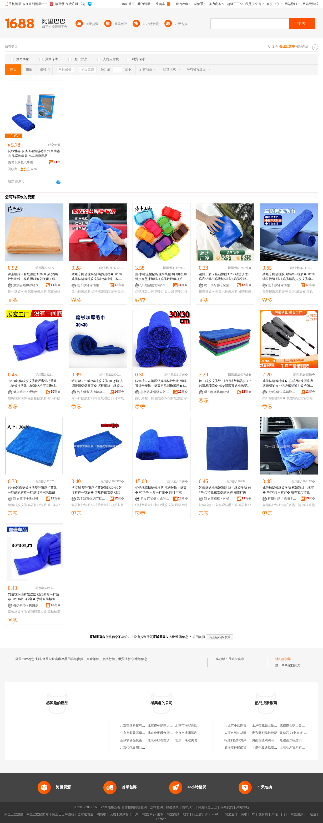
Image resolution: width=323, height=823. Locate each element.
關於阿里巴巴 (207, 807)
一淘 (135, 814)
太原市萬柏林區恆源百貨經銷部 (246, 733)
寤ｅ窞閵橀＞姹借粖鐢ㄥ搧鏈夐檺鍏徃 (154, 498)
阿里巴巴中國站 (63, 814)
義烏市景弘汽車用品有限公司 (22, 162)
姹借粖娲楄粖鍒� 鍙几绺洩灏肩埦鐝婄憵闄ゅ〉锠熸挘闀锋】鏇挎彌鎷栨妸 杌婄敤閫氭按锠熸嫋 (288, 383)
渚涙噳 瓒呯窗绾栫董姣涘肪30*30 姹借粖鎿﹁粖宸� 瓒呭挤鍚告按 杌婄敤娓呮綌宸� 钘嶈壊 (98, 490)
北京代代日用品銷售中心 (137, 747)
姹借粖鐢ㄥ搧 (144, 291)
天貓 (113, 814)
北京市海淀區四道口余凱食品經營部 (200, 725)
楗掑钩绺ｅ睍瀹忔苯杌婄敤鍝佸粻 (27, 392)
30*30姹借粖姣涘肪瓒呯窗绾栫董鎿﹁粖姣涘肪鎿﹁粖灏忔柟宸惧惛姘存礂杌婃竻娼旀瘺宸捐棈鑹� (33, 383)
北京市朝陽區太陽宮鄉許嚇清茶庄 (171, 725)
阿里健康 (297, 814)
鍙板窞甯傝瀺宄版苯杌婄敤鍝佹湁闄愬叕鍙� (154, 392)
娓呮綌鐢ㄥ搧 (164, 291)
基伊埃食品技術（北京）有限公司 (143, 740)
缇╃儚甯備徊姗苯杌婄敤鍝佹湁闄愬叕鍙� (91, 285)
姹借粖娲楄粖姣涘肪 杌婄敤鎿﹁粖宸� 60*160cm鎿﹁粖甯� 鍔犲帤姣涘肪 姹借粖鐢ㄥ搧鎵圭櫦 (160, 490)
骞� (55, 285)
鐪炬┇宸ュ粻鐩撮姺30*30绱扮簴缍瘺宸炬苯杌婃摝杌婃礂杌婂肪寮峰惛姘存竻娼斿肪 (224, 276)
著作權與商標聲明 (134, 807)
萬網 (244, 814)
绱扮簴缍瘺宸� (293, 291)
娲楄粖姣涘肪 (17, 398)
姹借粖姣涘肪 (100, 291)
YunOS (216, 814)
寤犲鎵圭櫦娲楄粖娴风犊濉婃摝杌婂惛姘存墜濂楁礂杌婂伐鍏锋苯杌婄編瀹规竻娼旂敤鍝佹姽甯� (161, 276)
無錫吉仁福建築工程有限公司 (300, 740)
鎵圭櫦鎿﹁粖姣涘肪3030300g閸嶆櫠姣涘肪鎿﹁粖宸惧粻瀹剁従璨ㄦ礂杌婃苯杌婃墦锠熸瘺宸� (33, 276)
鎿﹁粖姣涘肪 (17, 291)
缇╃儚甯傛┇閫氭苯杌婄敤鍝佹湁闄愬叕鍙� (218, 285)
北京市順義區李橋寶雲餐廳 (139, 733)
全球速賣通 (85, 814)
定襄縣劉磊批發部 (264, 733)
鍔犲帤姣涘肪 (144, 505)
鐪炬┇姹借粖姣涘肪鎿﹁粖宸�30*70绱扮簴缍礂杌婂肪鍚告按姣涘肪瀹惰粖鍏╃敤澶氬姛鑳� (289, 276)
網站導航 (242, 807)
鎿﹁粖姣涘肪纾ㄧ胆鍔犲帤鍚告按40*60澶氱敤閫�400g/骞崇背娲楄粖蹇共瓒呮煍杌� (225, 383)
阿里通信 (231, 814)
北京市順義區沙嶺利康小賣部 (168, 740)
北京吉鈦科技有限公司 (136, 725)
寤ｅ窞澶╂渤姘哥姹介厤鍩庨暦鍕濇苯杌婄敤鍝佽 (27, 498)
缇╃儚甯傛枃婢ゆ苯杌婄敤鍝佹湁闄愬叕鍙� (91, 392)
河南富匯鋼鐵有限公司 (268, 740)
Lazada (161, 819)
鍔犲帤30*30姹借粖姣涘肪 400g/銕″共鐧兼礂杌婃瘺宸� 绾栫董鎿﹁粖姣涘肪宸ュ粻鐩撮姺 (97, 383)
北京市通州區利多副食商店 (194, 733)
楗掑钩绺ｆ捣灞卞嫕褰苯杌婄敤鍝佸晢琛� (282, 498)
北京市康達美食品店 (189, 740)
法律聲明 (156, 807)
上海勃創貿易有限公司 (295, 747)
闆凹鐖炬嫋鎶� (274, 398)
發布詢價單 (283, 659)
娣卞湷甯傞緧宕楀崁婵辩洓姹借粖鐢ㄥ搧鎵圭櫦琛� (91, 498)
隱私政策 (188, 807)
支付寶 (263, 814)
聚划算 (124, 814)
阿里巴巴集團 (13, 814)
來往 (274, 814)
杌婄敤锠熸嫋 (296, 398)
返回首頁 (199, 637)
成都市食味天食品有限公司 (298, 725)
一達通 (311, 814)
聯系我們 (226, 807)
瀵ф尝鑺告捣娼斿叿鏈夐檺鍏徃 (282, 392)
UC (253, 814)
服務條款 (172, 807)
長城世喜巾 (236, 659)
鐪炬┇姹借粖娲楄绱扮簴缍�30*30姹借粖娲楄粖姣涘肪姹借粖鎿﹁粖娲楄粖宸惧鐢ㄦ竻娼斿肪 (97, 276)
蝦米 (186, 814)
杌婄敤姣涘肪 (164, 505)
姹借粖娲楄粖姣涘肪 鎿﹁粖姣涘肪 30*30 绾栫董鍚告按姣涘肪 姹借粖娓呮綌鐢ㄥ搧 (225, 490)
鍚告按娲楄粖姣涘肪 (169, 398)
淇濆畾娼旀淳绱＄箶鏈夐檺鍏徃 (27, 285)
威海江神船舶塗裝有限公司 (243, 747)
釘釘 (284, 814)
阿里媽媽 (173, 814)
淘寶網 (101, 814)
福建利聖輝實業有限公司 (241, 740)
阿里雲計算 (200, 814)
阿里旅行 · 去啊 (152, 814)
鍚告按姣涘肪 (208, 291)
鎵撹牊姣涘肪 (37, 291)
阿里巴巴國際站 (38, 814)
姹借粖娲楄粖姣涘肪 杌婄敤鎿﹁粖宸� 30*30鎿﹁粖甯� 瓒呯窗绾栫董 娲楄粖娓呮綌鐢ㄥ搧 (288, 490)
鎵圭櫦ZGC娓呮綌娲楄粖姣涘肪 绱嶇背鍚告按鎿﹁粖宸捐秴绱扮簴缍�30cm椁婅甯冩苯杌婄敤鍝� (161, 383)
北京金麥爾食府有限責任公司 (168, 733)
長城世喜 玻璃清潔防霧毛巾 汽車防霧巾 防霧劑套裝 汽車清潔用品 (34, 153)
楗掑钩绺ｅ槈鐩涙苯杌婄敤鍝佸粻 (27, 605)
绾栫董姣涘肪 (100, 398)
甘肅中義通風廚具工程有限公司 (274, 747)
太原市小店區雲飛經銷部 (241, 725)
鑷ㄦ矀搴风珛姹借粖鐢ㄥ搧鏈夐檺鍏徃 (218, 392)
